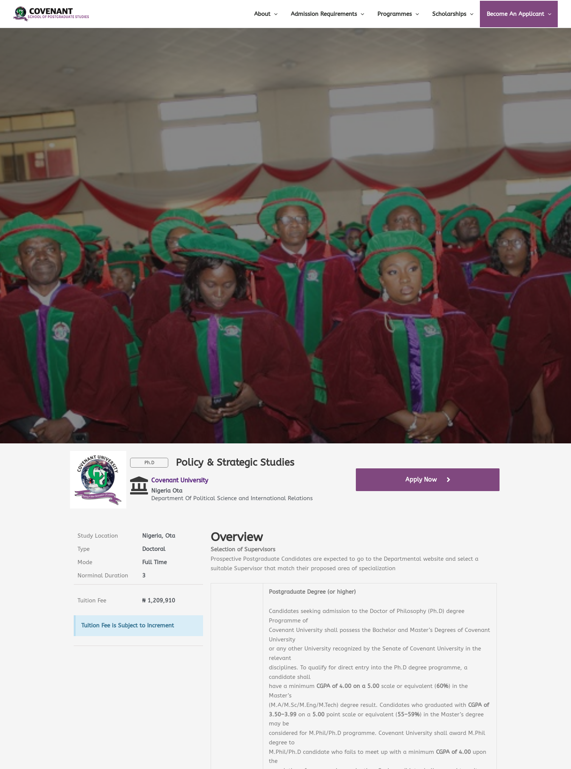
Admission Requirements (334, 14)
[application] (282, 14)
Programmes (403, 14)
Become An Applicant (519, 14)
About (274, 14)
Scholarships (455, 14)
